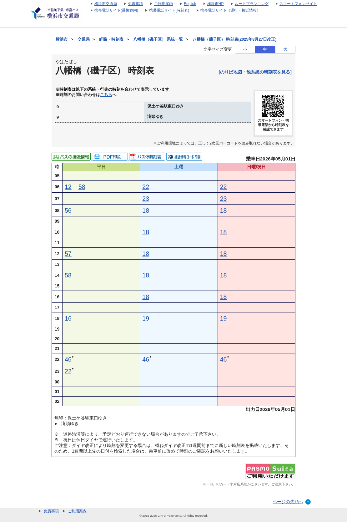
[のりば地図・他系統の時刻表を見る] (255, 71)
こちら (106, 95)
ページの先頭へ (288, 501)
